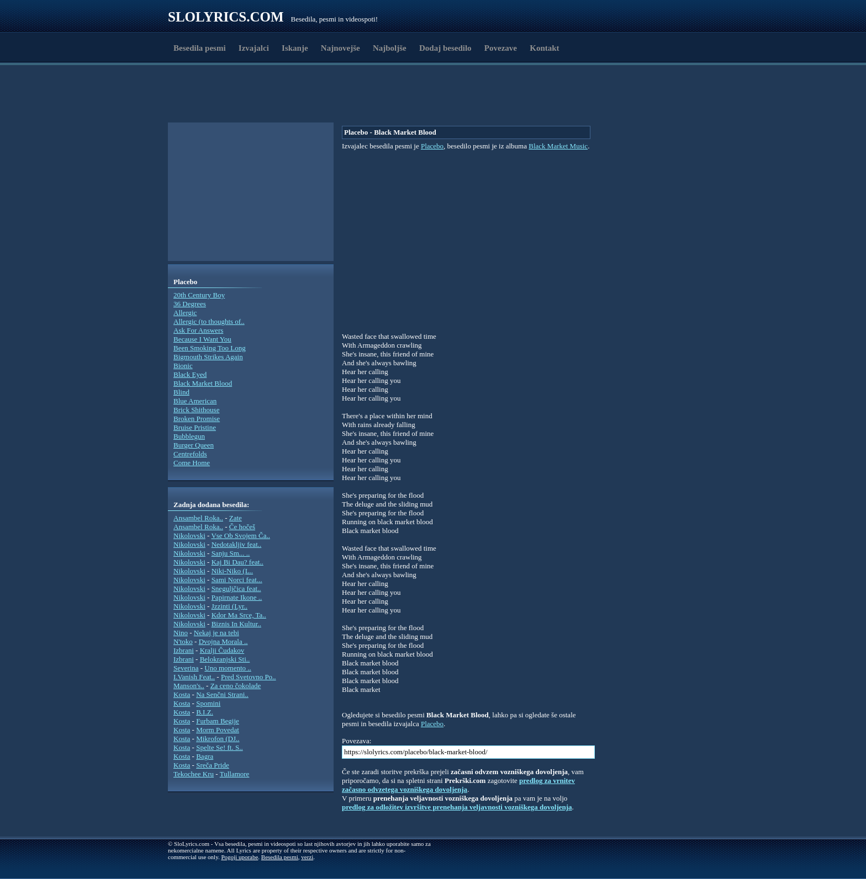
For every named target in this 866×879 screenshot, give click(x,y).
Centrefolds (190, 454)
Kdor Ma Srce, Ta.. (239, 615)
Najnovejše (340, 48)
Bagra (204, 756)
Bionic (183, 365)
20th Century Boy (199, 295)
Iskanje (295, 48)
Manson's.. (188, 685)
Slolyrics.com (226, 16)
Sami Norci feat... (237, 580)
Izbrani (183, 650)
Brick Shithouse (196, 410)
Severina (185, 668)
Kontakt (544, 48)
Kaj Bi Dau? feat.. (237, 562)
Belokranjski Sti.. (225, 659)
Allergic (185, 312)
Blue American (194, 401)
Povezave (500, 48)
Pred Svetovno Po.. (248, 677)
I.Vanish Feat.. (194, 677)
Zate (235, 518)
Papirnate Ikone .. (237, 597)
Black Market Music (558, 146)
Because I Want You (202, 339)
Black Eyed (190, 374)
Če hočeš (242, 527)
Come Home (191, 463)
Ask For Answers (198, 330)
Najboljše (389, 48)
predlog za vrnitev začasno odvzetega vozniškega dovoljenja (458, 784)
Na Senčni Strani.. (222, 694)
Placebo (432, 146)
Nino (180, 632)
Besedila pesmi (199, 48)
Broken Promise (196, 418)
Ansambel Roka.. (198, 518)
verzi (307, 857)
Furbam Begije (217, 721)
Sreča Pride (212, 765)
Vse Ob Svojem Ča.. (240, 535)
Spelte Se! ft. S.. (219, 747)
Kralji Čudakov (222, 650)
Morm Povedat (217, 730)
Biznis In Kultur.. (236, 624)
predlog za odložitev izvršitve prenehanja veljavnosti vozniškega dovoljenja (457, 807)
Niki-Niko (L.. (232, 571)
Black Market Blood (202, 383)
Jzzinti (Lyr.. (229, 606)
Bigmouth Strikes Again (208, 357)
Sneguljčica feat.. (236, 588)
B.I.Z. (204, 712)
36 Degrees (189, 304)
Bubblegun (189, 436)
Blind (181, 392)
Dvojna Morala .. (223, 641)
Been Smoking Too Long (209, 348)
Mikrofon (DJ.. (217, 738)
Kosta (181, 694)
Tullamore (235, 774)
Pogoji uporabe (239, 857)
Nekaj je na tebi (216, 632)
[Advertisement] (232, 95)
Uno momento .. (227, 668)
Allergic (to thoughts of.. (209, 321)
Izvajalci (254, 48)
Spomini (208, 703)
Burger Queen (193, 445)
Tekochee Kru (193, 774)
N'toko (183, 641)
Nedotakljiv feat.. (237, 544)
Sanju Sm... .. (231, 553)
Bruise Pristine (194, 427)
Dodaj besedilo (445, 48)
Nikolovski (189, 535)
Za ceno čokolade (235, 685)
